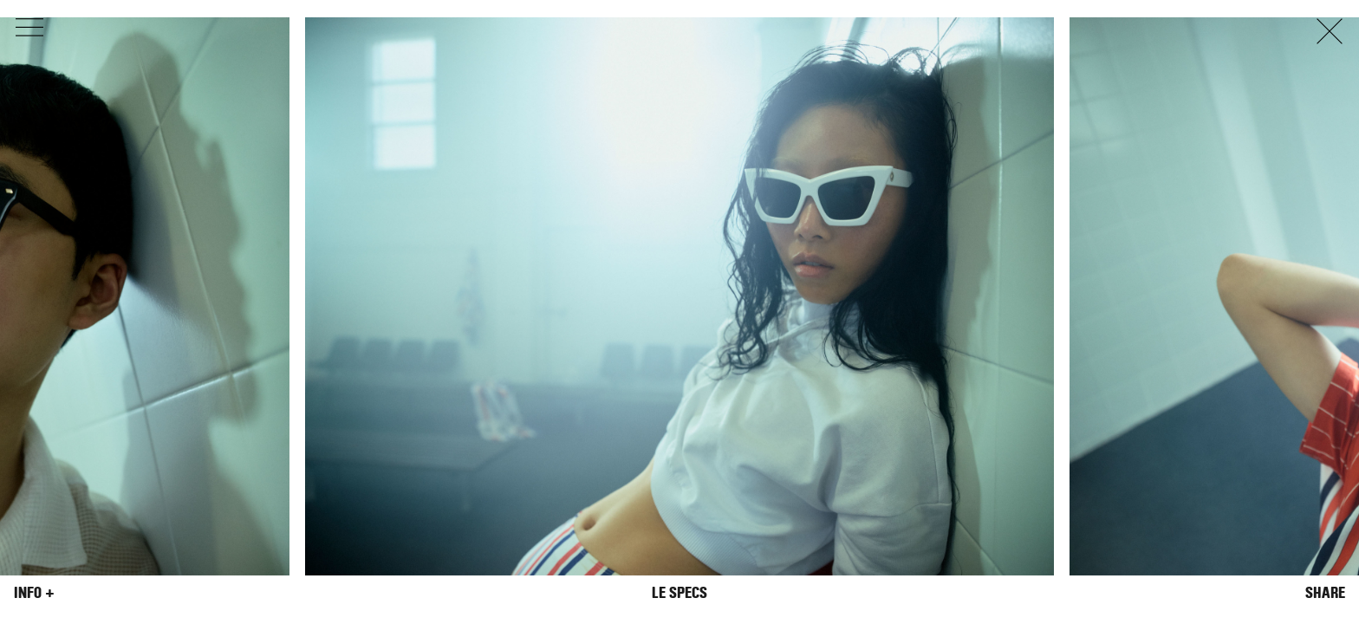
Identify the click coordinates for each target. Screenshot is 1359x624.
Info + (34, 592)
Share (1325, 592)
